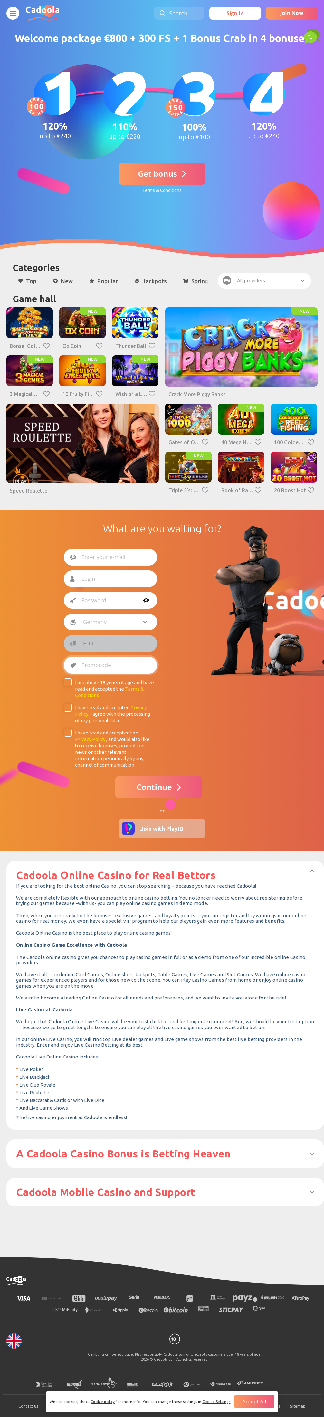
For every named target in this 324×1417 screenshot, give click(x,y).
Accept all (254, 1401)
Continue (154, 787)
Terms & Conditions (162, 190)
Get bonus (157, 173)
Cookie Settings (216, 1402)
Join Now (291, 12)
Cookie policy (103, 1402)
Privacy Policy (90, 739)
